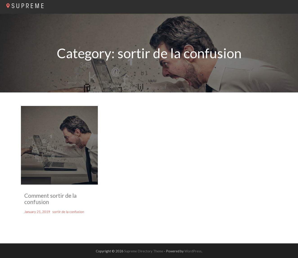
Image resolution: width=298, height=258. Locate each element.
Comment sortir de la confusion (50, 198)
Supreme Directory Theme (144, 251)
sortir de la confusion (68, 212)
